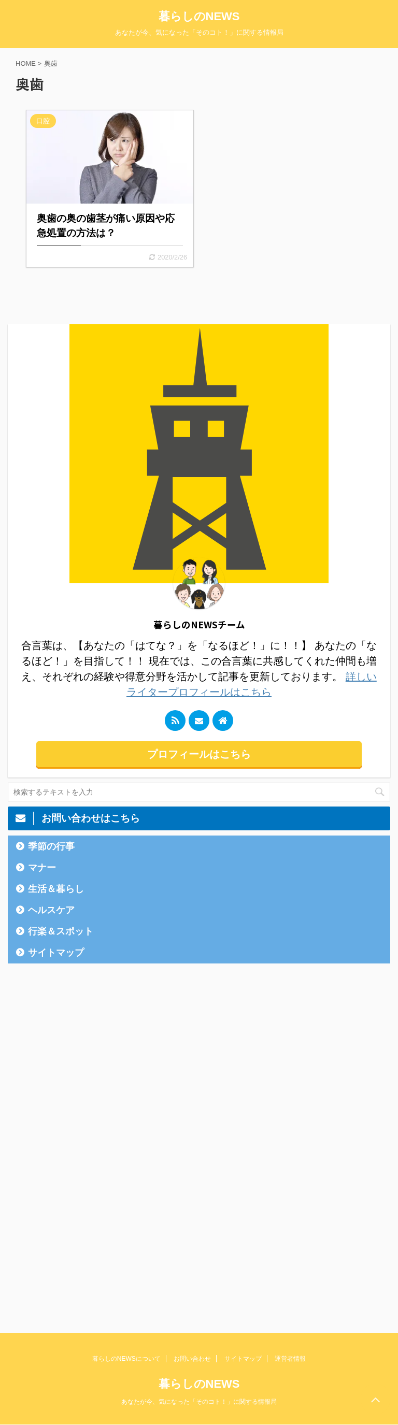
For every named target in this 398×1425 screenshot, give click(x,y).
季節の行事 (51, 846)
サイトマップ (56, 952)
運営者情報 (290, 1358)
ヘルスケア (51, 910)
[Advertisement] (85, 1134)
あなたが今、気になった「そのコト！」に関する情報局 (199, 1401)
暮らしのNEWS (199, 16)
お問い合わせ (192, 1358)
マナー (42, 867)
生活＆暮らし (56, 889)
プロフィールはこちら (199, 754)
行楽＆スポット (60, 931)
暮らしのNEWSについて (126, 1358)
